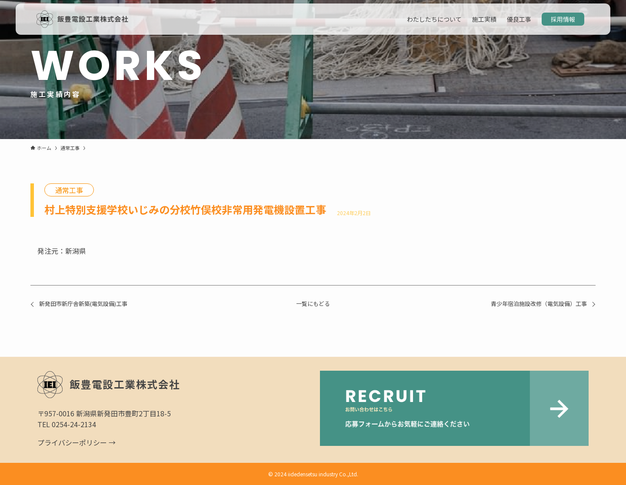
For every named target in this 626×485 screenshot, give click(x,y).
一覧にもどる (313, 303)
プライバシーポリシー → (76, 442)
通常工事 (69, 190)
